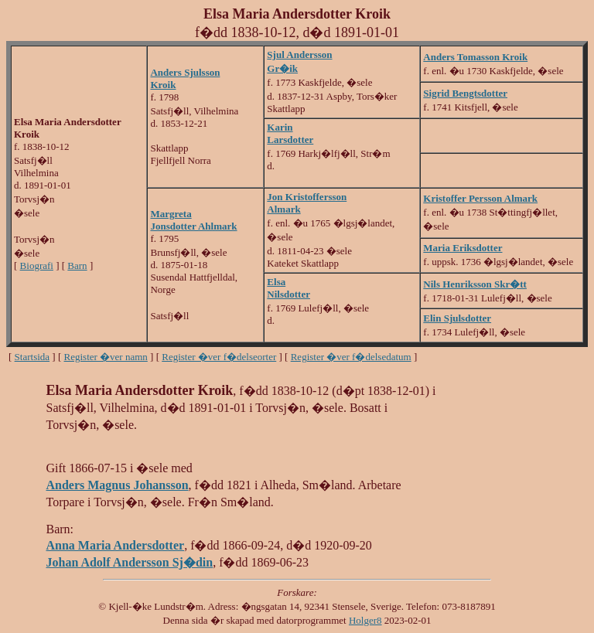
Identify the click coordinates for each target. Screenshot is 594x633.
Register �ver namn (106, 356)
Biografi (36, 265)
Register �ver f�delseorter (219, 356)
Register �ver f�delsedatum (351, 356)
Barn (77, 265)
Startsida (32, 356)
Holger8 (365, 620)
